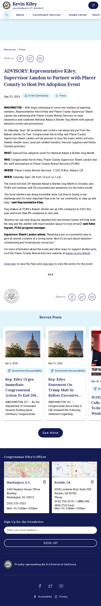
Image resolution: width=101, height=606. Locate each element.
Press (22, 49)
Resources (10, 49)
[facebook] (40, 586)
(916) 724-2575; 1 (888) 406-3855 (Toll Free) (72, 503)
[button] (36, 96)
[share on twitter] (30, 58)
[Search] (6, 15)
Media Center (78, 14)
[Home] (29, 5)
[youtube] (61, 586)
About (21, 14)
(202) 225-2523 (16, 503)
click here (48, 264)
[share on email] (40, 58)
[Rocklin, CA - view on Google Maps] (74, 470)
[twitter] (50, 586)
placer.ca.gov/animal (78, 253)
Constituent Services (48, 14)
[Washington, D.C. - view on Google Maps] (26, 470)
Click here (10, 264)
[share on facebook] (20, 58)
